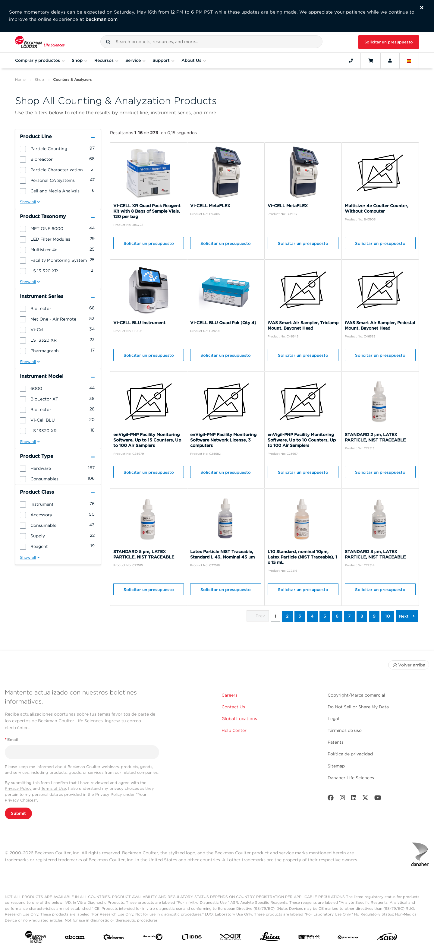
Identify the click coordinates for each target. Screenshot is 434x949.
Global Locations (239, 718)
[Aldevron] (113, 938)
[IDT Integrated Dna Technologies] (231, 938)
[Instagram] (342, 799)
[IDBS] (192, 938)
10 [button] (387, 616)
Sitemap (336, 766)
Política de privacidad (350, 753)
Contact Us (233, 706)
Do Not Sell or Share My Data (358, 706)
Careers (229, 695)
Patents (336, 742)
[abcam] (75, 938)
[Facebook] (331, 799)
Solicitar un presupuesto (388, 42)
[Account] (390, 60)
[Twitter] (365, 799)
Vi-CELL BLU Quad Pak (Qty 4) (223, 322)
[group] (58, 148)
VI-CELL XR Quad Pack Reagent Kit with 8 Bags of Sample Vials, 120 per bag (147, 211)
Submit (18, 813)
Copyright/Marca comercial (356, 695)
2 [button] (287, 616)
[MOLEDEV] (309, 938)
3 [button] (299, 616)
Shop (39, 79)
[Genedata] (153, 938)
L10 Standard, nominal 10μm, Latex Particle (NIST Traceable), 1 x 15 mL (302, 557)
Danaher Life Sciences (351, 777)
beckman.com (102, 19)
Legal (333, 718)
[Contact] (350, 60)
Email (11, 739)
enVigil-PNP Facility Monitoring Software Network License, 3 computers (223, 440)
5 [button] (324, 616)
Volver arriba (408, 665)
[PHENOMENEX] (348, 938)
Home (20, 79)
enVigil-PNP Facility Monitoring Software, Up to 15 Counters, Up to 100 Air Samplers (147, 440)
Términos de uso (345, 730)
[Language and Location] (409, 60)
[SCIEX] (387, 938)
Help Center (234, 730)
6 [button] (337, 616)
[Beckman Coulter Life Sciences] (39, 42)
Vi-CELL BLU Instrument (139, 322)
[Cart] (370, 60)
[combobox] (211, 42)
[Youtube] (377, 799)
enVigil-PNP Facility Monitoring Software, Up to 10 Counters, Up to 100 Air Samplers (302, 440)
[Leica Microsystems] (270, 938)
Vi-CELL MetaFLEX (210, 205)
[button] (108, 41)
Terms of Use (53, 788)
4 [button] (312, 616)
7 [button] (349, 616)
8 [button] (361, 616)
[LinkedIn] (354, 799)
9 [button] (374, 616)
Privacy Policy (18, 788)
